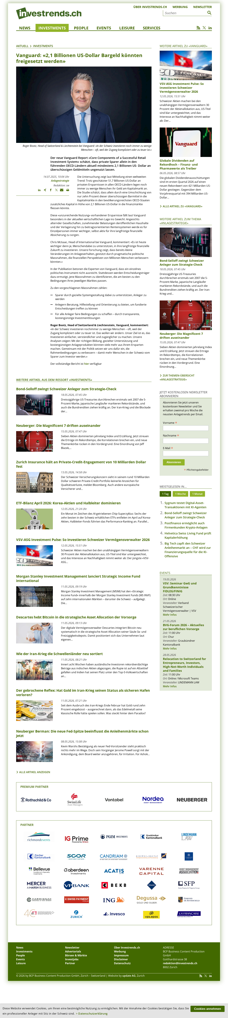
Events (104, 28)
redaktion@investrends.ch (180, 963)
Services (151, 28)
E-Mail (168, 448)
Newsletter (202, 7)
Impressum (121, 955)
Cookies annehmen (207, 1008)
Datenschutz (122, 963)
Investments (52, 28)
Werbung (180, 7)
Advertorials (73, 951)
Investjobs (71, 959)
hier (86, 364)
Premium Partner (34, 787)
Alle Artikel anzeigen (34, 772)
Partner (27, 825)
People (81, 28)
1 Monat (197, 494)
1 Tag (165, 494)
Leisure (127, 28)
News (24, 28)
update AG (129, 975)
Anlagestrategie (60, 180)
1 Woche (180, 494)
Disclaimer (121, 959)
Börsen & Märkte (76, 955)
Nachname (171, 435)
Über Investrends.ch (150, 7)
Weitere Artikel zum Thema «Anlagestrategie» (180, 221)
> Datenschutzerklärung (92, 1013)
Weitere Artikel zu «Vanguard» (183, 46)
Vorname (170, 422)
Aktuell (22, 46)
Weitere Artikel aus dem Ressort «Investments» (54, 380)
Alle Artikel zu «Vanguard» (182, 206)
